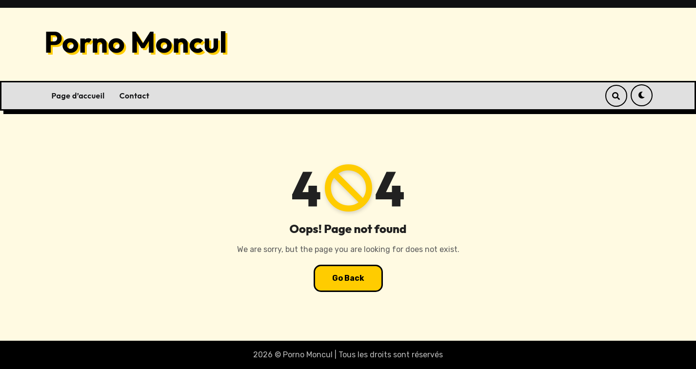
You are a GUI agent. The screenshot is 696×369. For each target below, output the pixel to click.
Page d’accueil (78, 95)
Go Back (348, 278)
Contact (134, 95)
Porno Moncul (135, 41)
